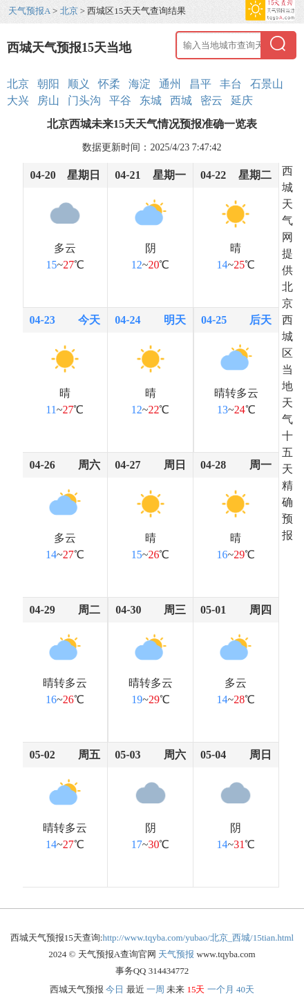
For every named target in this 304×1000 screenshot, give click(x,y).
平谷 (120, 100)
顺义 (79, 84)
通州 (170, 84)
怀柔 (109, 84)
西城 (181, 100)
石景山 (266, 84)
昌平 (200, 84)
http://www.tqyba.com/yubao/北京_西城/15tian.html (198, 937)
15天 (196, 989)
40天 (245, 989)
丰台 (231, 84)
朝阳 (48, 84)
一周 (155, 989)
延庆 (242, 100)
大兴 (18, 100)
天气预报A (29, 11)
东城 (151, 100)
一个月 (220, 989)
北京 (69, 11)
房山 (48, 100)
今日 (115, 989)
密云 (211, 100)
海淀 (140, 84)
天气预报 (176, 954)
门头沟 (84, 100)
